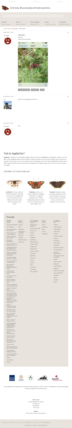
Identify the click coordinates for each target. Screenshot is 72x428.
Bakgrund (20, 222)
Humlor (55, 277)
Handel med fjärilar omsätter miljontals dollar (11, 281)
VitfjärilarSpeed (57, 229)
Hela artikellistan (10, 227)
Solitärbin (56, 280)
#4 (68, 96)
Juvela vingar (57, 231)
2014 (42, 89)
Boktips (55, 259)
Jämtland (32, 262)
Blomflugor (56, 275)
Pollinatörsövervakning (59, 270)
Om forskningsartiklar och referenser (11, 230)
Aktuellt (6, 23)
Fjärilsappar (56, 264)
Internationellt (57, 243)
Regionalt (56, 238)
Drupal (28, 422)
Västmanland (33, 269)
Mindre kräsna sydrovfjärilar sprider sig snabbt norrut (11, 341)
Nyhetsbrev (21, 235)
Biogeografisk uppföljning (21, 232)
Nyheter (8, 222)
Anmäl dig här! (10, 360)
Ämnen (43, 224)
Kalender (9, 357)
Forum (49, 23)
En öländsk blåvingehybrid (10, 241)
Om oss (21, 23)
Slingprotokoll (33, 246)
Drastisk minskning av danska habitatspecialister (12, 289)
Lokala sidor (33, 258)
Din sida (8, 362)
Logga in (60, 1)
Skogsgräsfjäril (23, 89)
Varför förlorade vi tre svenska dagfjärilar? (11, 233)
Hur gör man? (33, 230)
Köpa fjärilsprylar (58, 266)
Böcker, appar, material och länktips (59, 256)
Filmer (19, 227)
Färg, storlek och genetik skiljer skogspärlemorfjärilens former (12, 266)
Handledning (33, 239)
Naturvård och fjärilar (58, 247)
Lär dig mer (64, 23)
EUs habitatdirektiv (58, 249)
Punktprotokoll (33, 248)
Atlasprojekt (56, 245)
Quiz (55, 222)
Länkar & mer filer (34, 251)
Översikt (44, 222)
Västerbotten (33, 267)
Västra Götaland (33, 271)
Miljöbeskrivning (34, 242)
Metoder (32, 235)
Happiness (47, 422)
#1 (68, 32)
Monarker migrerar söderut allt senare (11, 336)
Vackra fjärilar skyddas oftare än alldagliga (12, 354)
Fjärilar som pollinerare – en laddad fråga (12, 261)
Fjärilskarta (32, 255)
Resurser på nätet (57, 261)
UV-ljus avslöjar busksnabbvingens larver (11, 272)
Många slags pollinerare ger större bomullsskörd (12, 347)
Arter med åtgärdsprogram (57, 252)
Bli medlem (12, 1)
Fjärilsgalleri (45, 233)
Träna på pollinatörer (58, 273)
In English (36, 1)
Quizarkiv (56, 233)
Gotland (32, 260)
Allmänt (44, 231)
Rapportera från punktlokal (33, 225)
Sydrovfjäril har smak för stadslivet (11, 276)
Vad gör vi (20, 224)
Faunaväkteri (57, 240)
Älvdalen (34, 89)
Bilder (43, 229)
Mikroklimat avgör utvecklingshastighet (11, 310)
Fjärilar (55, 282)
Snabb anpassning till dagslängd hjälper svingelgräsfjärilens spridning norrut (11, 325)
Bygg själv (56, 268)
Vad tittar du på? (10, 344)
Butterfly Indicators (22, 239)
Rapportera (32, 222)
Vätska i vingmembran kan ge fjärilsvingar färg (12, 285)
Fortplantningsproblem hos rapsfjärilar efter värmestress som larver (12, 249)
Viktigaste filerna (34, 244)
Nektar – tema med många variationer (11, 320)
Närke (31, 264)
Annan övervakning (58, 236)
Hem (5, 28)
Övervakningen (35, 23)
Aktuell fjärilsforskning (12, 224)
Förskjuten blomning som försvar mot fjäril (11, 258)
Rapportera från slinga (35, 228)
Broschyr (32, 233)
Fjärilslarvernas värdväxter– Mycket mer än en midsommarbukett (11, 331)
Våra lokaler (33, 253)
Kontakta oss (21, 242)
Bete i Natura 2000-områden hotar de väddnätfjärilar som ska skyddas (12, 315)
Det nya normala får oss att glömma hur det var (12, 244)
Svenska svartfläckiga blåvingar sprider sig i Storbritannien (11, 254)
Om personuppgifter (42, 425)
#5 (68, 123)
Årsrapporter (21, 229)
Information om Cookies (31, 425)
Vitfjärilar (56, 224)
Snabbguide (32, 237)
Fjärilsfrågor (15, 28)
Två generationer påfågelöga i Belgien (11, 351)
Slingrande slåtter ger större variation (11, 237)
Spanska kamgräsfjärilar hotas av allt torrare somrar (11, 306)
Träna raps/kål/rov (58, 227)
